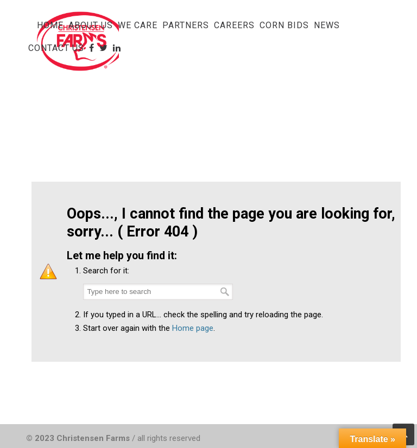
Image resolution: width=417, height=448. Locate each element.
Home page (192, 328)
